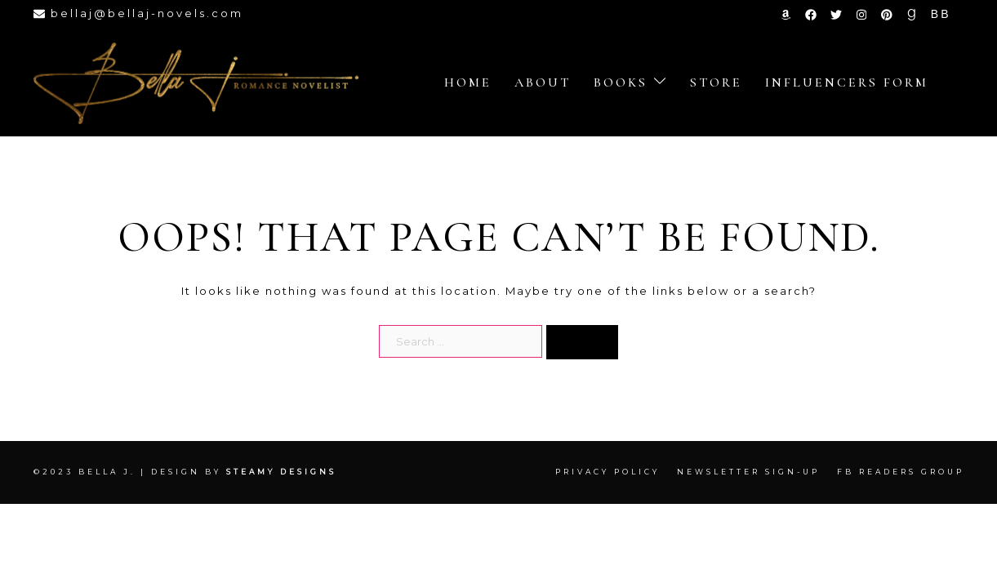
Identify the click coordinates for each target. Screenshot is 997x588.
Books (621, 82)
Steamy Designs (283, 471)
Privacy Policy (607, 471)
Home (468, 82)
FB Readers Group (900, 471)
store (716, 82)
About (542, 82)
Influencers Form (846, 82)
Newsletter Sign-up (748, 471)
